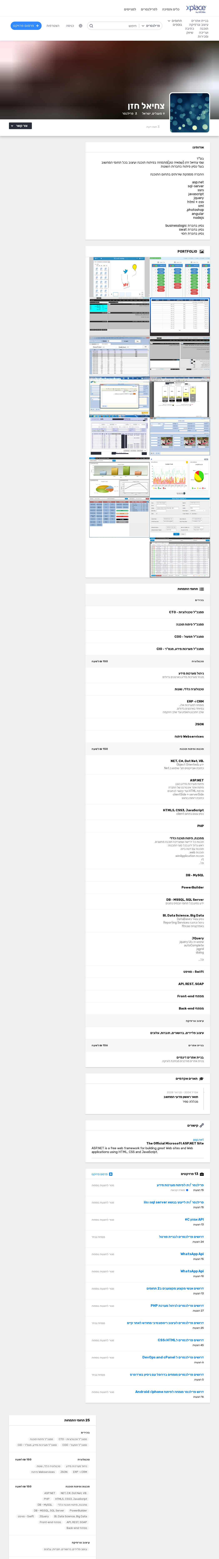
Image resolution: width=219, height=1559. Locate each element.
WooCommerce (202, 1512)
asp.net (202, 1142)
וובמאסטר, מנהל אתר (199, 1518)
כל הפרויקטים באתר (40, 1435)
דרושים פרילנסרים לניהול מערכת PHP (180, 1308)
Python (86, 1525)
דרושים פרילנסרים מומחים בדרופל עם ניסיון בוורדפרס (170, 1377)
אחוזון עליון (85, 1448)
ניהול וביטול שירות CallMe (36, 1448)
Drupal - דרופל (203, 1525)
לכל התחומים (44, 1524)
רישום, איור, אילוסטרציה (127, 1506)
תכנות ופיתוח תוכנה (68, 221)
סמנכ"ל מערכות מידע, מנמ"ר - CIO (58, 180)
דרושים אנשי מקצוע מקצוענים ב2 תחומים (178, 1291)
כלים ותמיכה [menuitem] (170, 9)
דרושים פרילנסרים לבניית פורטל (185, 1239)
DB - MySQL (35, 240)
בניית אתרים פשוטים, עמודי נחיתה (191, 1481)
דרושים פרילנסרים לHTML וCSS (184, 1343)
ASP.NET (40, 228)
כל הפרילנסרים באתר (78, 1442)
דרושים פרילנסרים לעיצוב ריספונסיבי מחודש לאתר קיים (169, 1325)
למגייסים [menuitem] (130, 9)
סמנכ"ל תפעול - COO (65, 174)
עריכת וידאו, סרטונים (129, 1518)
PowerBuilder (69, 245)
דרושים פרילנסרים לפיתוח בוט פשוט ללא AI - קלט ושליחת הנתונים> (46, 713)
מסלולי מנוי (46, 1442)
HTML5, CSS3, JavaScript (62, 234)
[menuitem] (80, 25)
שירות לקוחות (133, 1454)
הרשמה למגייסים (81, 1429)
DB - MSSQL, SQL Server (40, 245)
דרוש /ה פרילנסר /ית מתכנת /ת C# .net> (46, 758)
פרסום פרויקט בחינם (78, 1435)
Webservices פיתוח (33, 207)
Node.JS (85, 1531)
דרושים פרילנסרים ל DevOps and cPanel (176, 1360)
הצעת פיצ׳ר (135, 1448)
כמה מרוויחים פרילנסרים (126, 1442)
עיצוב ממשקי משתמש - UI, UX (122, 1525)
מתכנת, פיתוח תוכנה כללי (63, 240)
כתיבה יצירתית (44, 1500)
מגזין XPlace (134, 1435)
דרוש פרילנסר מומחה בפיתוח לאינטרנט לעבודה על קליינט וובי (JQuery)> (46, 619)
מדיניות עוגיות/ (58, 1547)
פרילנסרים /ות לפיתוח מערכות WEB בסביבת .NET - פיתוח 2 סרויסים (47, 449)
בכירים (76, 162)
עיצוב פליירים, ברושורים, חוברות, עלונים (56, 284)
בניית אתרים (72, 299)
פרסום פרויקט (109, 1176)
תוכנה (88, 1475)
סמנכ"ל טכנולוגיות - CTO (63, 168)
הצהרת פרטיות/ (39, 1547)
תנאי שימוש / (75, 1547)
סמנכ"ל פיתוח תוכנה (32, 168)
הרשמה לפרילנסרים (40, 1429)
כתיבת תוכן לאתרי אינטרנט (35, 1493)
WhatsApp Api (195, 1256)
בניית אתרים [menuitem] (199, 21)
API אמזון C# (197, 1222)
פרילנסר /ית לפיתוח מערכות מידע (183, 1187)
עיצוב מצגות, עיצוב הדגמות (124, 1512)
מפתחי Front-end (67, 263)
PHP (37, 234)
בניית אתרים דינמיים (67, 305)
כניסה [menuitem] (70, 26)
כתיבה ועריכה (44, 1475)
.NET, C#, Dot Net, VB (64, 228)
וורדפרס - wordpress (198, 1493)
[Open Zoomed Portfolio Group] (205, 254)
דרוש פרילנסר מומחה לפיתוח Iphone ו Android (173, 1394)
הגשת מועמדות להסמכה (37, 1454)
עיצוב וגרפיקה (71, 277)
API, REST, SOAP (46, 257)
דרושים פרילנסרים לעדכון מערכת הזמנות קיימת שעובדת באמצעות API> (46, 666)
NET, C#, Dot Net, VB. (76, 1506)
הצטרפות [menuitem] (53, 26)
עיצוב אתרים (134, 1487)
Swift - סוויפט (70, 257)
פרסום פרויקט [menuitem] (26, 25)
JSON (54, 207)
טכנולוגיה (74, 194)
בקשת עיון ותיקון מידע (17, 1547)
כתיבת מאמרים (44, 1506)
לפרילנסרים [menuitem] (149, 9)
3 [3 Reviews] (156, 129)
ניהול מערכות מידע (67, 201)
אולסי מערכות (59, 440)
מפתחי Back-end (40, 263)
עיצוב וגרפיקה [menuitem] (198, 25)
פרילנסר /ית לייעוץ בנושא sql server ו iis (177, 1205)
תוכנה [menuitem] (203, 29)
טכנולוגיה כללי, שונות (39, 201)
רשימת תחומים (133, 1429)
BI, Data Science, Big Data (61, 251)
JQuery (34, 251)
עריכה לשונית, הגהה (40, 1512)
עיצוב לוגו (136, 1481)
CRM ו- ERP (71, 207)
